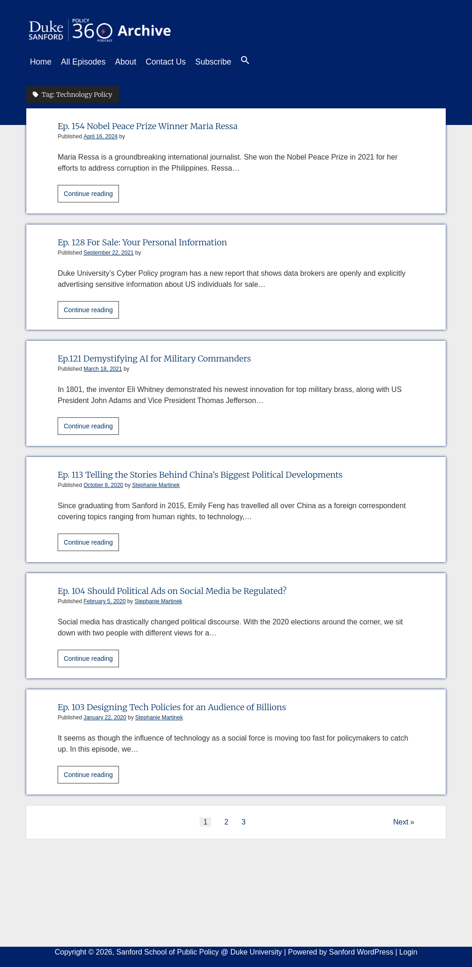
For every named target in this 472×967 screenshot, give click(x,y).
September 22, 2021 (108, 250)
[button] (268, 62)
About (135, 61)
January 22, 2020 (104, 715)
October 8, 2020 (103, 482)
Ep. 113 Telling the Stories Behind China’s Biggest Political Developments (222, 471)
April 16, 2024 (100, 134)
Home (41, 61)
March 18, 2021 (102, 366)
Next (400, 819)
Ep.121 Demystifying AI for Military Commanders (169, 355)
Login (408, 949)
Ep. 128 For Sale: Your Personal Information (156, 239)
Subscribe (231, 61)
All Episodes (87, 61)
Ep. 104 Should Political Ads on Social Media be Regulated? (190, 587)
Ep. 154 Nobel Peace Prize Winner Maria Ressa (162, 123)
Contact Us (179, 61)
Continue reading (91, 192)
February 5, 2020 (104, 598)
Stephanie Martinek (156, 482)
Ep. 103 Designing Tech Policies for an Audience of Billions (190, 704)
